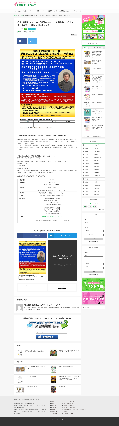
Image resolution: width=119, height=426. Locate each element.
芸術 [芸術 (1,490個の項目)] (95, 206)
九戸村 (97, 191)
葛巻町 (86, 169)
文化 (25, 31)
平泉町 (86, 179)
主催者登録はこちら (64, 11)
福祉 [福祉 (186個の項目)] (91, 206)
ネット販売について (68, 403)
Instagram (54, 413)
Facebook (54, 411)
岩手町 (97, 169)
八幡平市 (87, 163)
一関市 (86, 157)
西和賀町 (87, 175)
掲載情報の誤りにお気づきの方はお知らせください (76, 409)
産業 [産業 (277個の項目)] (86, 206)
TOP (16, 15)
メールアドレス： (32, 332)
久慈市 (86, 154)
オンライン (87, 145)
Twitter (53, 409)
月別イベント (55, 401)
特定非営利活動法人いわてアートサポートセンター (43, 305)
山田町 (97, 182)
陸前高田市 (98, 157)
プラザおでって (32, 28)
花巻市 (86, 148)
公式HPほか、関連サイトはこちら (51, 216)
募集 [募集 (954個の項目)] (92, 204)
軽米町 (97, 188)
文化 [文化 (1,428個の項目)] (102, 204)
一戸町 (97, 194)
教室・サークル (41, 11)
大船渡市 (98, 151)
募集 (34, 31)
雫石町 (97, 166)
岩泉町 (86, 185)
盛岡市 (21, 15)
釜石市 (86, 160)
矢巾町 (97, 172)
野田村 (86, 191)
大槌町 (86, 182)
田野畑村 (98, 185)
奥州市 (97, 163)
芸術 (30, 31)
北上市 (97, 148)
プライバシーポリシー (69, 405)
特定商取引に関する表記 (69, 407)
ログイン (75, 11)
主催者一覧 (55, 407)
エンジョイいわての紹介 (20, 11)
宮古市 (86, 151)
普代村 (86, 188)
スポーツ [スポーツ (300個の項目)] (87, 204)
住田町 (97, 179)
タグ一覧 (102, 209)
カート (81, 11)
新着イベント (55, 403)
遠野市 (97, 154)
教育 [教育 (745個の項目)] (97, 204)
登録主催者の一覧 (52, 11)
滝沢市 (86, 166)
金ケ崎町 (98, 175)
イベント (32, 11)
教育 (20, 31)
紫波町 (86, 172)
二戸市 (97, 160)
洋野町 (86, 194)
